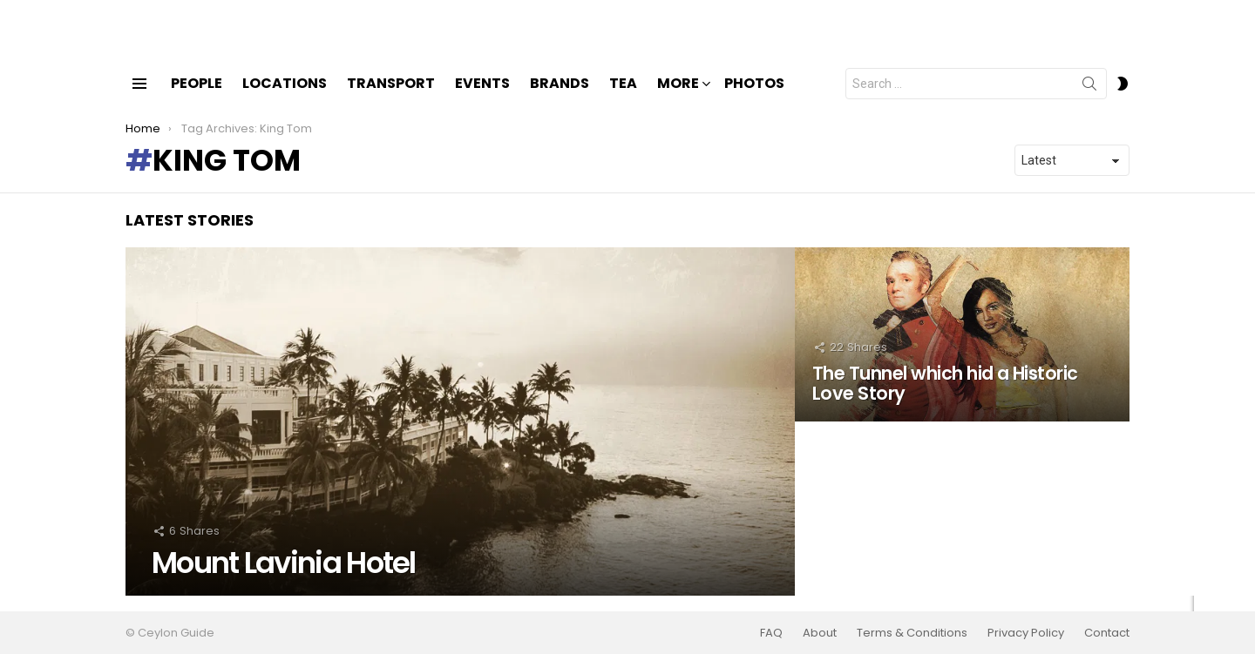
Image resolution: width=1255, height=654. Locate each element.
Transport (391, 98)
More (678, 99)
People (196, 98)
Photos (754, 98)
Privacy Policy (1025, 633)
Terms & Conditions (912, 633)
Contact (1107, 633)
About (820, 633)
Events (482, 98)
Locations (284, 98)
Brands (559, 98)
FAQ (771, 633)
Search (1089, 102)
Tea (623, 98)
